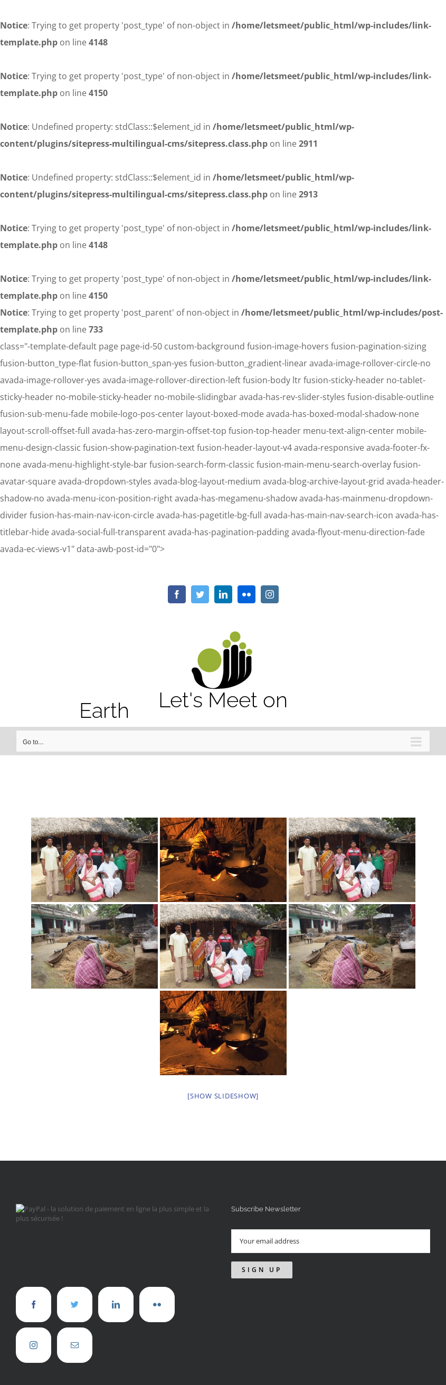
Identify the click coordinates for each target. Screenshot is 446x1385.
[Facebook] (33, 1304)
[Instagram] (33, 1345)
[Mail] (74, 1345)
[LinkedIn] (116, 1304)
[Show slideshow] (223, 1096)
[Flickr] (157, 1304)
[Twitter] (74, 1304)
